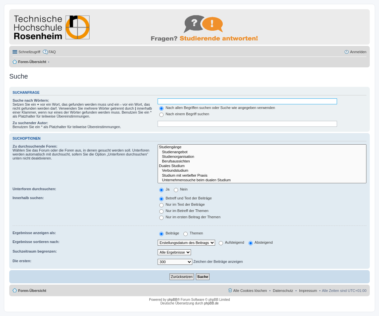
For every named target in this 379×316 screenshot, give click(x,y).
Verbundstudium (262, 170)
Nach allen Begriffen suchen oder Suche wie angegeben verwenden (217, 108)
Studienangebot (262, 152)
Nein (181, 189)
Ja (164, 189)
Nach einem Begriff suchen (184, 114)
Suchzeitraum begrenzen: (35, 251)
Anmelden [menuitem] (358, 52)
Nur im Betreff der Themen (183, 211)
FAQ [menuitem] (52, 52)
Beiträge (169, 233)
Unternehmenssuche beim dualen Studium (262, 180)
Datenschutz (283, 291)
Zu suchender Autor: (30, 123)
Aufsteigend (231, 242)
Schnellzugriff (29, 52)
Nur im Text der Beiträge (182, 204)
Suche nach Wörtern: (31, 100)
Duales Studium (262, 166)
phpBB (172, 299)
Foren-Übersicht (32, 62)
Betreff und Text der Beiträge (185, 198)
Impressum (308, 291)
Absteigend (260, 242)
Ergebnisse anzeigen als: (34, 233)
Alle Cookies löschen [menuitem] (250, 291)
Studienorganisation (262, 157)
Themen (193, 233)
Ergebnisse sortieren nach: (36, 242)
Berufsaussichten (262, 161)
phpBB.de (211, 303)
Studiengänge (262, 147)
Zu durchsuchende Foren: (35, 146)
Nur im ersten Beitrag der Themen (189, 217)
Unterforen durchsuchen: (34, 189)
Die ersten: (22, 261)
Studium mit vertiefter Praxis (262, 175)
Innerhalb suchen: (28, 198)
